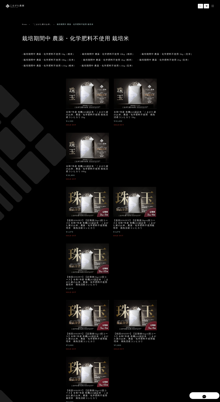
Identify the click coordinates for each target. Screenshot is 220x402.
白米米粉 (28, 192)
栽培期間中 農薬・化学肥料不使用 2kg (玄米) (164, 58)
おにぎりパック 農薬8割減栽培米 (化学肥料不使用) (39, 138)
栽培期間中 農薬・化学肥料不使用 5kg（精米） (49, 52)
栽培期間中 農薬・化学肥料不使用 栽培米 (39, 89)
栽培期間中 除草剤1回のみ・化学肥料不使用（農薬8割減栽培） (39, 96)
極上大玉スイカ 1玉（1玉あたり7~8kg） (37, 158)
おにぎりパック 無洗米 (33, 143)
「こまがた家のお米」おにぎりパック (38, 124)
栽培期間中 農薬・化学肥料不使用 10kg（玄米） (50, 58)
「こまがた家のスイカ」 (33, 152)
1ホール (27, 209)
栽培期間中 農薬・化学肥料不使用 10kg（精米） (108, 52)
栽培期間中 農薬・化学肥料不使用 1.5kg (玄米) (107, 64)
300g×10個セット (31, 225)
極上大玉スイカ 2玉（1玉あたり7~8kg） (37, 164)
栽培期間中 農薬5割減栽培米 (36, 101)
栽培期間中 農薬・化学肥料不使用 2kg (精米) (107, 58)
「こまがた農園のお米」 (33, 110)
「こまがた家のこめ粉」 (33, 187)
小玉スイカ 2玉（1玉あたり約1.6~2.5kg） (36, 170)
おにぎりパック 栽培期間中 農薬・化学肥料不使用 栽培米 (39, 131)
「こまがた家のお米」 (42, 24)
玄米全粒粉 (28, 196)
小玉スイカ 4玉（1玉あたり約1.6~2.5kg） (36, 177)
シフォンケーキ (29, 204)
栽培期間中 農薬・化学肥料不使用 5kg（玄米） (167, 52)
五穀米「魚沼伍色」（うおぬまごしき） (38, 219)
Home (24, 24)
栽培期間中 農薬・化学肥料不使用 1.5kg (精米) (49, 64)
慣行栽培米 (28, 114)
